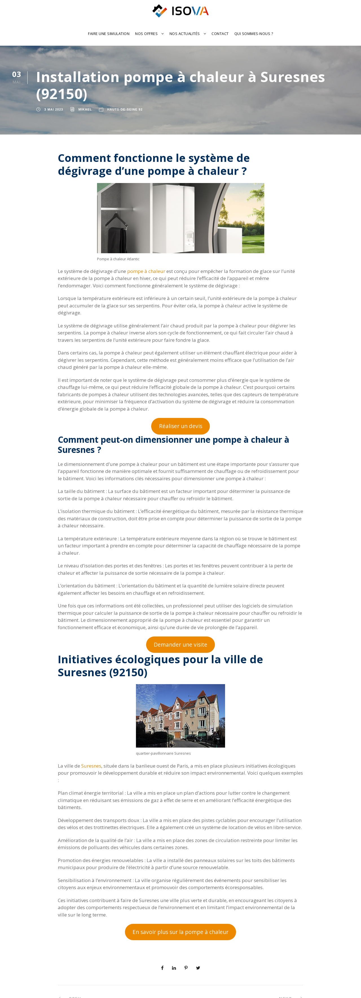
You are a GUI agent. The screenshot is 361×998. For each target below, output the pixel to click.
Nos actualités (185, 33)
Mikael (85, 109)
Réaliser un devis (180, 426)
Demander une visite (180, 644)
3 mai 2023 (53, 109)
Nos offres (146, 33)
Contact (220, 33)
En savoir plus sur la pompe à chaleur (180, 932)
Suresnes (91, 766)
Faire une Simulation (108, 33)
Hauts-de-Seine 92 (125, 109)
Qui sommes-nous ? (253, 33)
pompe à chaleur (146, 271)
